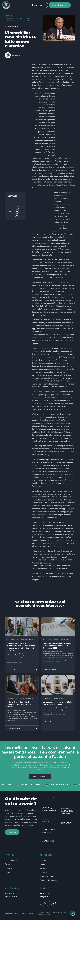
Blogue (42, 864)
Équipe (7, 864)
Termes (17, 913)
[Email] (17, 211)
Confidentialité (9, 913)
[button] (74, 5)
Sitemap (31, 913)
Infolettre (43, 868)
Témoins (24, 913)
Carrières (8, 868)
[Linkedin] (17, 215)
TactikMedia (46, 914)
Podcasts (43, 872)
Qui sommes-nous (11, 861)
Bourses (43, 861)
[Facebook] (17, 207)
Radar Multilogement (47, 876)
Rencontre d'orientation (48, 880)
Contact (8, 872)
